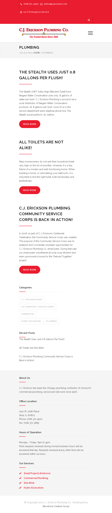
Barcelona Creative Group (56, 506)
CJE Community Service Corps (37, 307)
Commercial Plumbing (36, 478)
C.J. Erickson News (31, 300)
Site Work (29, 483)
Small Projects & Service (37, 473)
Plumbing (51, 321)
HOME (37, 53)
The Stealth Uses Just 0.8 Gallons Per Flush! (41, 339)
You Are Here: (26, 53)
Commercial (27, 314)
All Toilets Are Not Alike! (31, 348)
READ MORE (29, 124)
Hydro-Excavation (31, 321)
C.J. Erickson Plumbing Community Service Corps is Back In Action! (46, 214)
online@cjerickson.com (55, 4)
